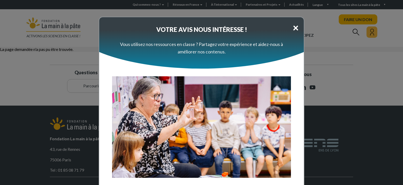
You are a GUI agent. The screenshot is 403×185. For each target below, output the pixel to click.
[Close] (296, 27)
